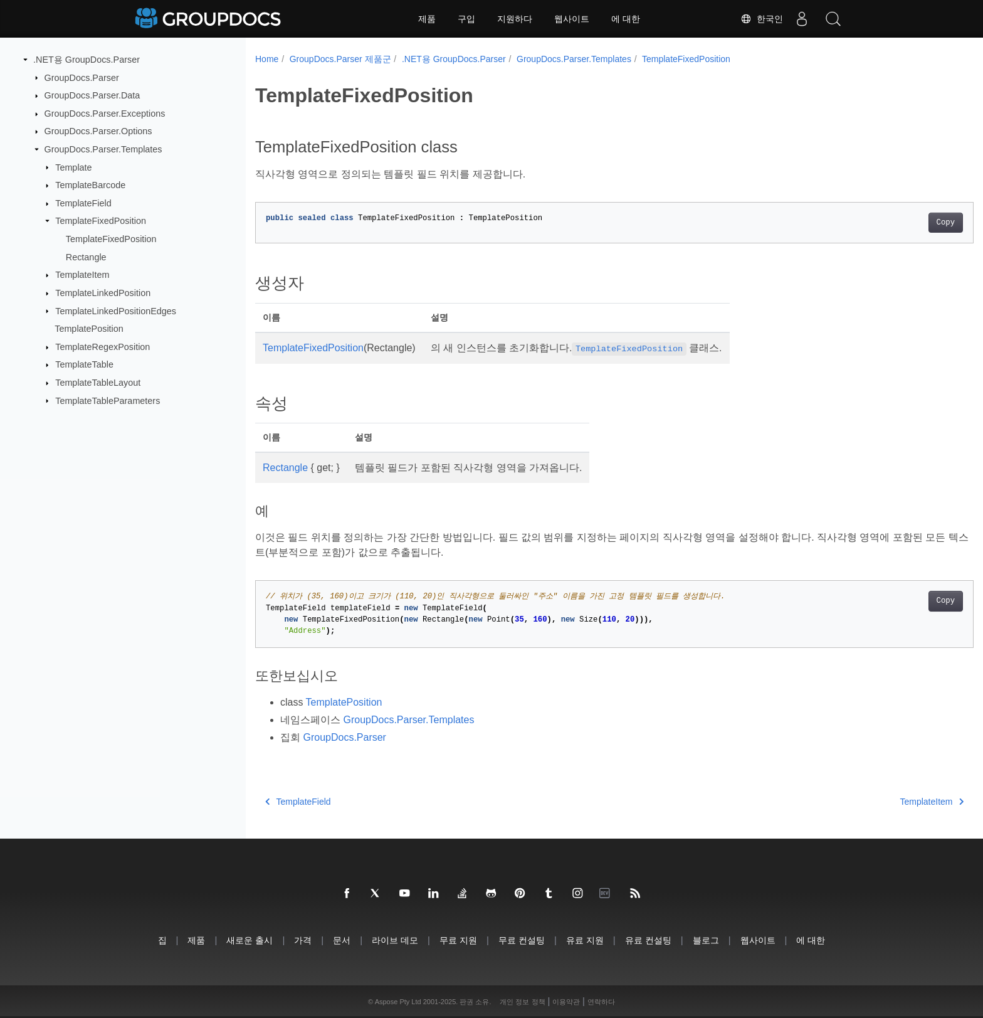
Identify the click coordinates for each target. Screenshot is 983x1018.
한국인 (761, 18)
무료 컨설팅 (521, 940)
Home (266, 59)
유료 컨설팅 (648, 940)
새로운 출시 (249, 940)
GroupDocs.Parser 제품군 (340, 59)
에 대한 (625, 19)
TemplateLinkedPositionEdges (115, 310)
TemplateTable (84, 364)
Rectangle (86, 257)
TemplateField (83, 203)
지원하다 (514, 19)
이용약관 (566, 1001)
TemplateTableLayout (97, 383)
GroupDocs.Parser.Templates (103, 149)
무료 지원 (458, 940)
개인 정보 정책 (522, 1001)
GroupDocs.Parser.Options (98, 131)
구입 (466, 19)
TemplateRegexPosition (102, 347)
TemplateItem (82, 275)
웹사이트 (571, 19)
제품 (427, 19)
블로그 (706, 940)
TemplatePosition (89, 329)
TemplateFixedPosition (100, 221)
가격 (303, 940)
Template (73, 167)
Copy (896, 222)
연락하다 (601, 1001)
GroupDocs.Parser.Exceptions (105, 114)
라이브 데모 (395, 940)
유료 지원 (585, 940)
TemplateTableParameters (107, 400)
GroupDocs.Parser (82, 77)
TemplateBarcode (90, 185)
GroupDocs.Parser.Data (92, 95)
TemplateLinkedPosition (102, 293)
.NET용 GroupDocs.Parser (86, 60)
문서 (341, 940)
